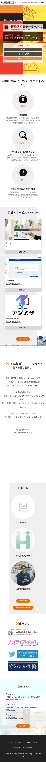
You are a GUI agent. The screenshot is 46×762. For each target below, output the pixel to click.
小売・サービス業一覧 (23, 608)
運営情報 (17, 747)
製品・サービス (23, 58)
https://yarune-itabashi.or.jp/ (23, 433)
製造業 (23, 49)
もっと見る (23, 339)
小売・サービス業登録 (33, 2)
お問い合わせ (27, 747)
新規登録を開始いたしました (15, 718)
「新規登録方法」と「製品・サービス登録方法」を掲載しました (23, 709)
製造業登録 (24, 2)
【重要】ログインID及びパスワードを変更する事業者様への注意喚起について (23, 698)
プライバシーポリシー (31, 742)
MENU (43, 2)
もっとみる (23, 726)
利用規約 (18, 742)
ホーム (10, 742)
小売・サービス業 (23, 54)
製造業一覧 (23, 601)
